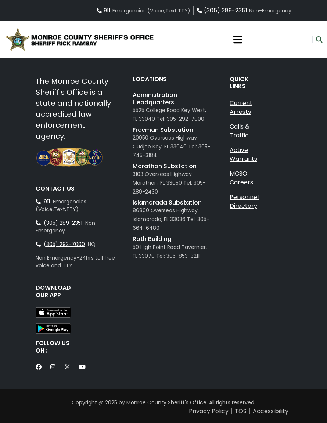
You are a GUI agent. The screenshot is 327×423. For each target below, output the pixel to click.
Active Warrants (243, 154)
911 (107, 10)
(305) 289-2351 (225, 10)
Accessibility (270, 411)
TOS (241, 411)
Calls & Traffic (239, 131)
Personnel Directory (244, 201)
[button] (317, 39)
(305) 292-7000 (64, 244)
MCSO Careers (241, 178)
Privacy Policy (209, 411)
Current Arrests (241, 107)
